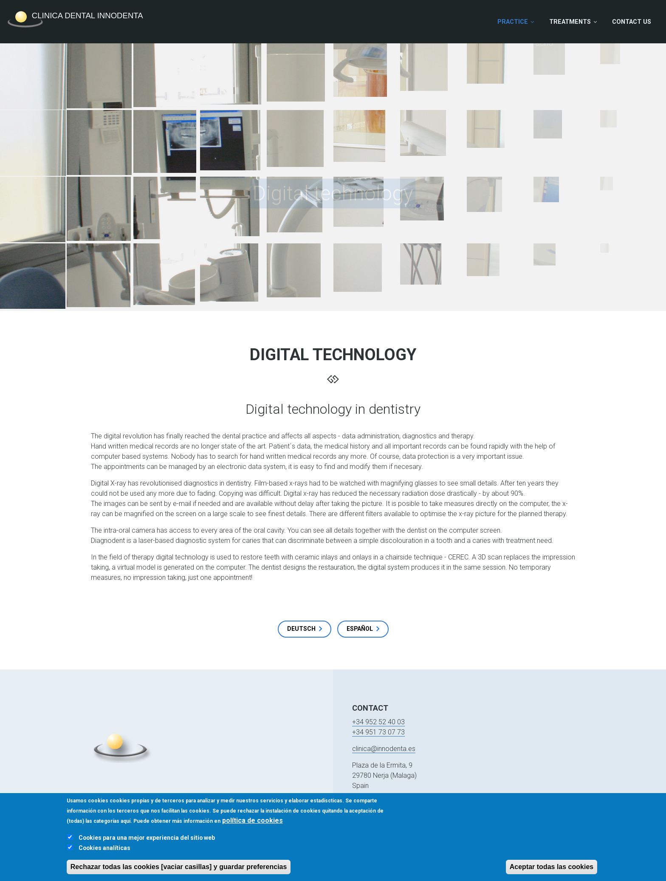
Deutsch (301, 628)
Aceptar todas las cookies (551, 870)
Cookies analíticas (104, 851)
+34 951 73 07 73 (378, 732)
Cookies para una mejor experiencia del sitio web (147, 841)
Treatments (570, 21)
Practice (512, 21)
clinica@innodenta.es (383, 749)
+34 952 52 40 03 (378, 722)
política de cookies (252, 824)
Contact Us (631, 21)
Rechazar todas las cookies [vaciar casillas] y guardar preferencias (179, 870)
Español (360, 628)
